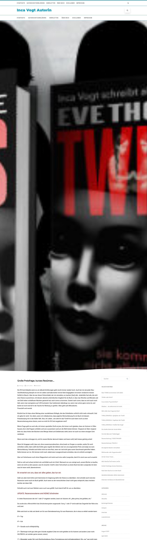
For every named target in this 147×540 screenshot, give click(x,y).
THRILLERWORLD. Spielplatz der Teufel (113, 415)
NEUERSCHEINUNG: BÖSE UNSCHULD (113, 475)
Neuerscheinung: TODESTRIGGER (111, 438)
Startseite (21, 3)
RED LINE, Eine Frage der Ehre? (111, 411)
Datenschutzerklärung (36, 3)
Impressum (80, 3)
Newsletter (50, 3)
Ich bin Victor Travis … (108, 457)
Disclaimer (70, 3)
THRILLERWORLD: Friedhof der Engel (112, 425)
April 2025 (105, 536)
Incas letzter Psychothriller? (110, 402)
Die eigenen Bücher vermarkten (111, 447)
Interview (104, 512)
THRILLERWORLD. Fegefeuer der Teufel (113, 420)
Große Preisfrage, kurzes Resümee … (112, 466)
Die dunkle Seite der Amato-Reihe (111, 429)
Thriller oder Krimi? (107, 397)
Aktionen (104, 494)
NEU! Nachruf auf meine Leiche (111, 461)
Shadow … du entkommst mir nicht (112, 406)
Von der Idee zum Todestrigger (111, 434)
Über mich (61, 3)
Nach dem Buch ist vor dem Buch (111, 470)
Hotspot (104, 508)
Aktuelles (38, 385)
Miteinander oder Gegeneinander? (111, 452)
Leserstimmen (106, 517)
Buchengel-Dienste (107, 503)
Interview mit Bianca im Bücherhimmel (113, 480)
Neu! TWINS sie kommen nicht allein (112, 392)
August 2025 (105, 531)
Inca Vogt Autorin (34, 10)
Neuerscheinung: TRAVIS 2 (109, 443)
